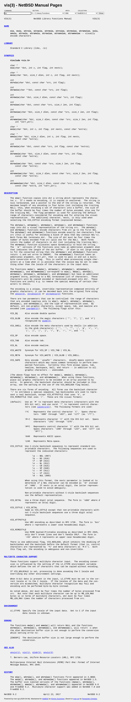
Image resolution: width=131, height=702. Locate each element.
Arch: (69, 10)
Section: (36, 10)
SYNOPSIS (9, 55)
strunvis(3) (34, 294)
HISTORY (8, 672)
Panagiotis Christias (89, 699)
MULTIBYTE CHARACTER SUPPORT (20, 556)
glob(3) (46, 321)
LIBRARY (8, 43)
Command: (8, 10)
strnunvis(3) (53, 294)
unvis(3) (20, 294)
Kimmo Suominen (57, 699)
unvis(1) (15, 652)
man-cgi (76, 699)
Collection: (82, 10)
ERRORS (8, 620)
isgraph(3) (32, 308)
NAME (6, 26)
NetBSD (45, 699)
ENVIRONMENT (11, 606)
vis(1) (26, 652)
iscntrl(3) (43, 407)
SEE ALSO (9, 647)
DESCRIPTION (11, 193)
